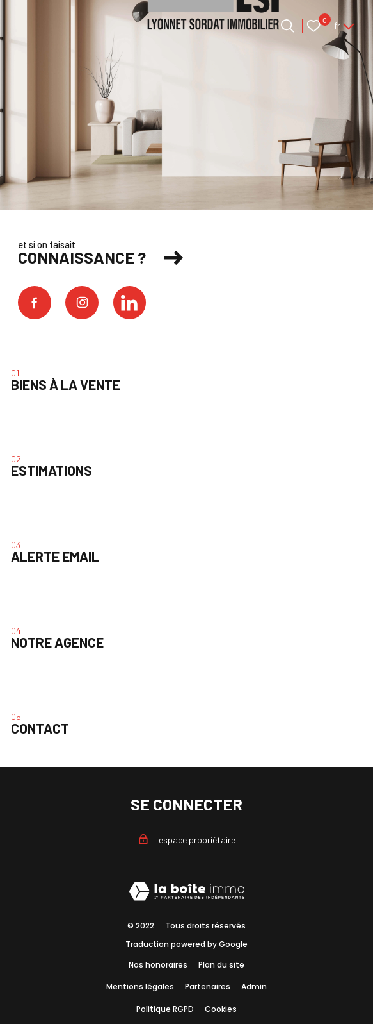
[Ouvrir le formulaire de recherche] (287, 26)
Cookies (221, 1008)
